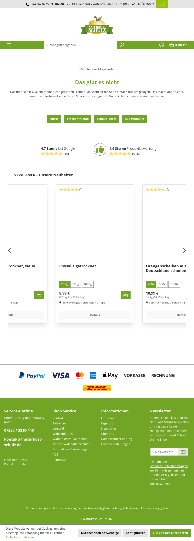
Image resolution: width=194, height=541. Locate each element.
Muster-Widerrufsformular (71, 444)
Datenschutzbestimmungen (169, 466)
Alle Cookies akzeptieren (170, 533)
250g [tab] (110, 284)
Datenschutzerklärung (116, 439)
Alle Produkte (134, 119)
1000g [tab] (35, 284)
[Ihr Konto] (162, 45)
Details (54, 315)
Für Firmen (108, 418)
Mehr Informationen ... (21, 537)
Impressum (60, 460)
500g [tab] (23, 284)
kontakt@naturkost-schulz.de (23, 442)
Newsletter (108, 428)
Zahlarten (59, 423)
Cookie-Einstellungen (115, 444)
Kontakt (58, 418)
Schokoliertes (106, 119)
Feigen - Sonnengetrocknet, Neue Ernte (49, 268)
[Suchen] (122, 45)
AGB (55, 454)
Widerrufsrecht (63, 434)
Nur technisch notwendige (100, 533)
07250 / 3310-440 (19, 430)
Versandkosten (87, 508)
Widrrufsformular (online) (70, 439)
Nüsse (54, 119)
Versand (58, 428)
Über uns (107, 434)
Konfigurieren (136, 533)
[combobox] (80, 45)
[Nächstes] (185, 250)
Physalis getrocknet (123, 266)
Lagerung (107, 423)
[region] (97, 250)
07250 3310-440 (53, 4)
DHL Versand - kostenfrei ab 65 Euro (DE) (100, 4)
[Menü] (9, 45)
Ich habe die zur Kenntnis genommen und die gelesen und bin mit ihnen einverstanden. (169, 472)
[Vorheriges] (9, 250)
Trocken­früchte (78, 119)
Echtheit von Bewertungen (71, 449)
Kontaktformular (15, 464)
